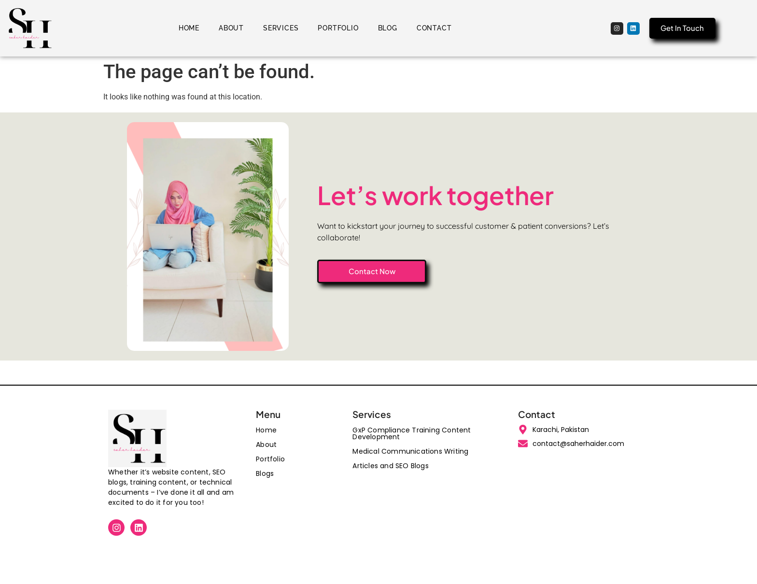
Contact (434, 28)
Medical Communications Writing (410, 451)
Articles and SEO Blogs (390, 466)
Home (189, 28)
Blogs (265, 473)
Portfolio (338, 28)
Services (280, 28)
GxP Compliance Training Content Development (411, 433)
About (231, 28)
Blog (387, 28)
